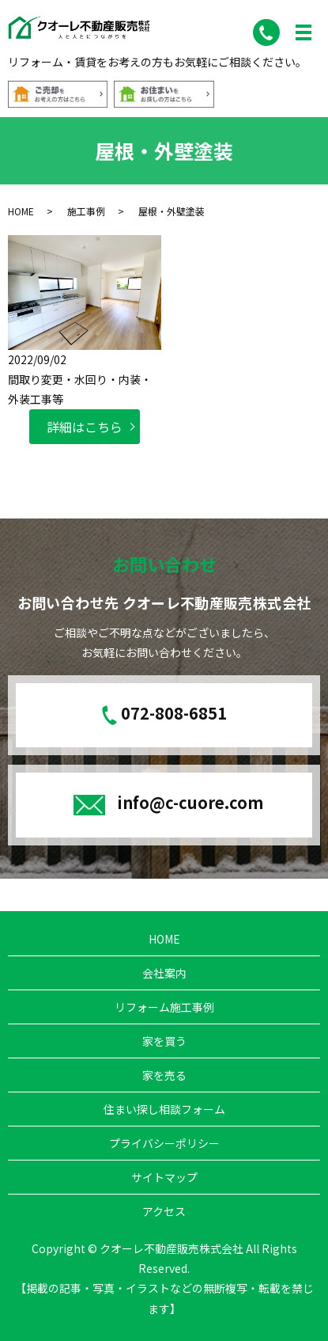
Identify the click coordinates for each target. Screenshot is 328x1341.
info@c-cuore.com (190, 802)
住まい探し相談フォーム (164, 1109)
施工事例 (86, 211)
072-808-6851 (174, 713)
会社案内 (164, 973)
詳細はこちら (85, 426)
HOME (21, 211)
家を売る (164, 1075)
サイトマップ (164, 1177)
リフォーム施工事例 (164, 1007)
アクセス (164, 1211)
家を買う (164, 1041)
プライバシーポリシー (164, 1143)
